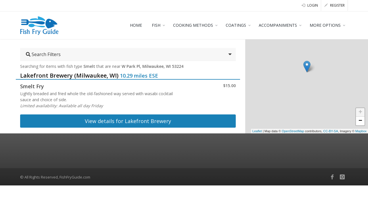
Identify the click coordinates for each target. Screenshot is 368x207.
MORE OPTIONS (325, 25)
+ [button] (360, 112)
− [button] (360, 121)
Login (310, 5)
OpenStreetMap (293, 131)
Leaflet (257, 131)
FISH (156, 25)
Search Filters (43, 54)
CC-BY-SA (330, 131)
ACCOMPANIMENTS (278, 25)
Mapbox (361, 131)
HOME (136, 25)
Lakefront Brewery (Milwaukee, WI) (69, 75)
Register (334, 5)
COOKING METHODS (193, 25)
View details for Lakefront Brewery (128, 121)
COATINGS (236, 25)
